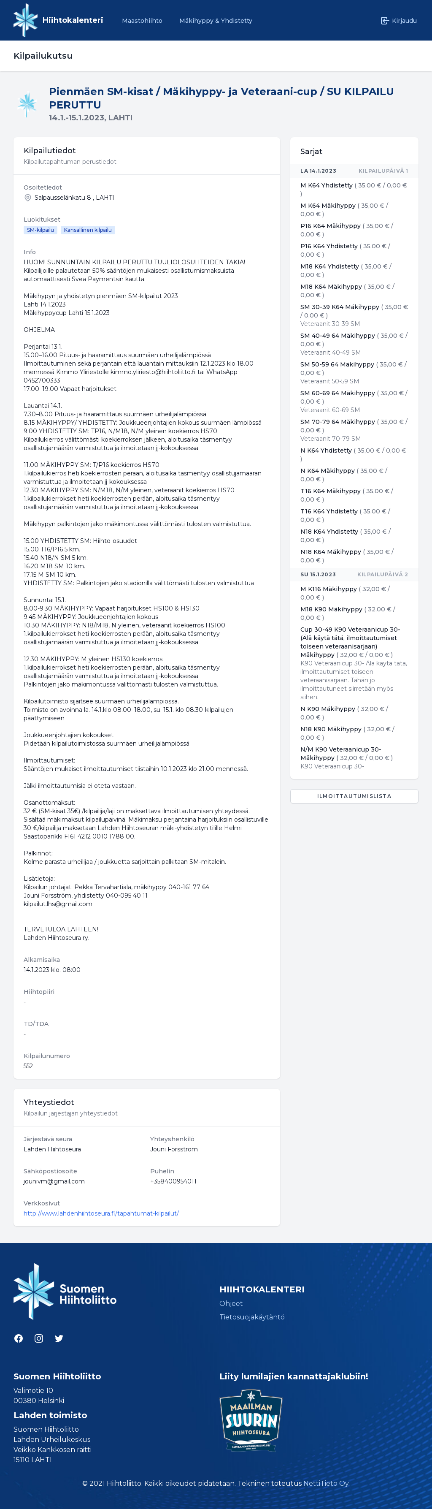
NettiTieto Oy (325, 1483)
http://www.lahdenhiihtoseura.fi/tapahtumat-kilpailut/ (101, 1213)
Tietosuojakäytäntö (252, 1317)
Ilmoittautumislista (354, 796)
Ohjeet (231, 1304)
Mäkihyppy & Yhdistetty (215, 20)
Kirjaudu (398, 21)
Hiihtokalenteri (73, 20)
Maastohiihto (142, 20)
